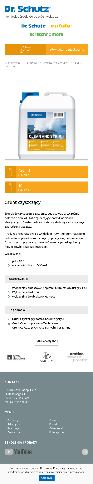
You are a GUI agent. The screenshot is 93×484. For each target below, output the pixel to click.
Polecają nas (56, 432)
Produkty (32, 62)
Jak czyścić (14, 424)
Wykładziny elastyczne (56, 62)
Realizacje (13, 428)
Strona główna (12, 62)
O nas (52, 420)
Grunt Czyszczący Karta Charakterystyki (38, 318)
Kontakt (54, 424)
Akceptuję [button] (46, 477)
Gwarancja (13, 432)
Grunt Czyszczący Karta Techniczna (35, 323)
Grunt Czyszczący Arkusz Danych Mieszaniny (41, 327)
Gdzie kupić (56, 428)
